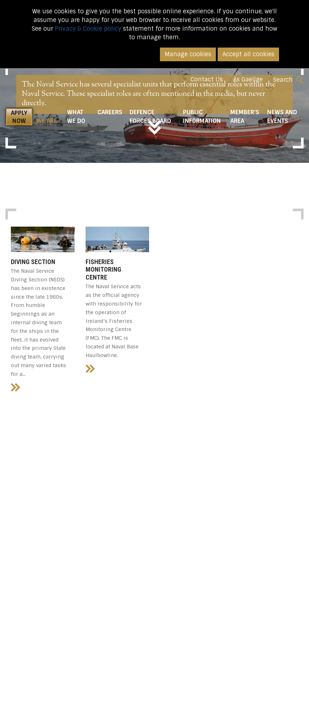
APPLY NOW (19, 117)
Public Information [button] (202, 116)
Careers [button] (109, 112)
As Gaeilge (248, 79)
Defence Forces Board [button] (150, 116)
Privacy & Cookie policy (88, 28)
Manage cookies (188, 54)
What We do (76, 116)
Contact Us (207, 79)
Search (288, 80)
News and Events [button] (282, 116)
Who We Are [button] (50, 116)
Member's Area (244, 116)
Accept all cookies (248, 54)
